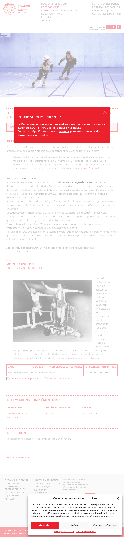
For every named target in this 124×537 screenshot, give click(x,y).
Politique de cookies (64, 532)
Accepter (44, 525)
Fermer (105, 111)
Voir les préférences (105, 525)
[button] (117, 498)
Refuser (75, 525)
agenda (64, 131)
